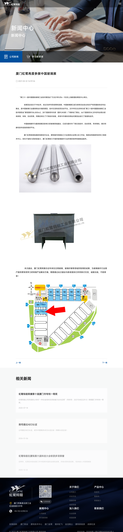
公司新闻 (42, 520)
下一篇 (104, 362)
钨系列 (96, 499)
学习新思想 (43, 524)
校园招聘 (72, 524)
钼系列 (96, 503)
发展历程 (72, 507)
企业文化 (72, 503)
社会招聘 (72, 520)
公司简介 (72, 499)
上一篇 (18, 362)
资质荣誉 (72, 511)
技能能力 (97, 507)
